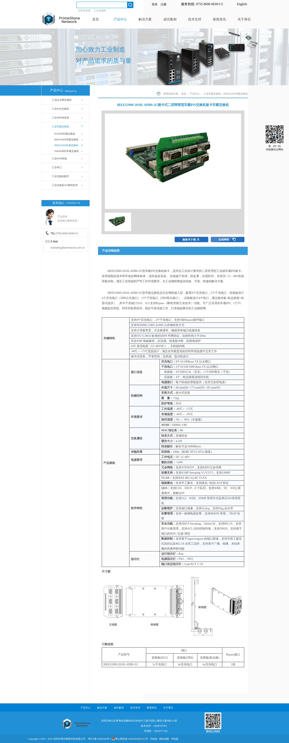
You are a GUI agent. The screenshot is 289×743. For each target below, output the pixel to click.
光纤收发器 (84, 10)
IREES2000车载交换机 (236, 93)
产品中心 (195, 93)
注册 (163, 4)
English (242, 4)
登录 (155, 4)
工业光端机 (100, 10)
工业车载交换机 (212, 93)
